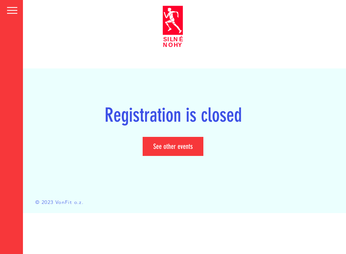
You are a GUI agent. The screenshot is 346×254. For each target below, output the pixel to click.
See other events (173, 146)
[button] (12, 10)
